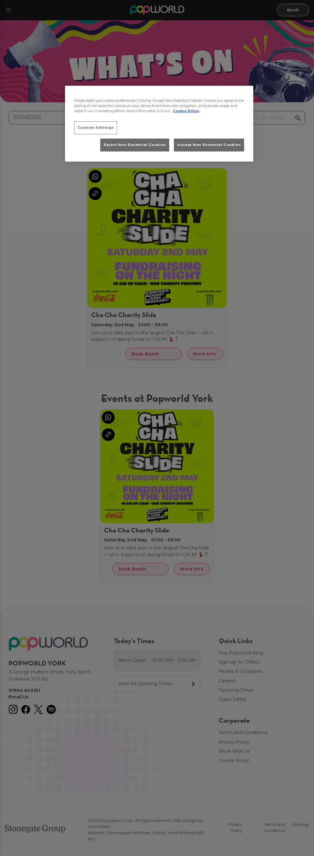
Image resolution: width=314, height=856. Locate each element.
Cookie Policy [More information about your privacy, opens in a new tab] (186, 111)
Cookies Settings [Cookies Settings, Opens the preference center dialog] (96, 127)
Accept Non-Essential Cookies (209, 145)
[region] (159, 124)
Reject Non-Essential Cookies (135, 145)
